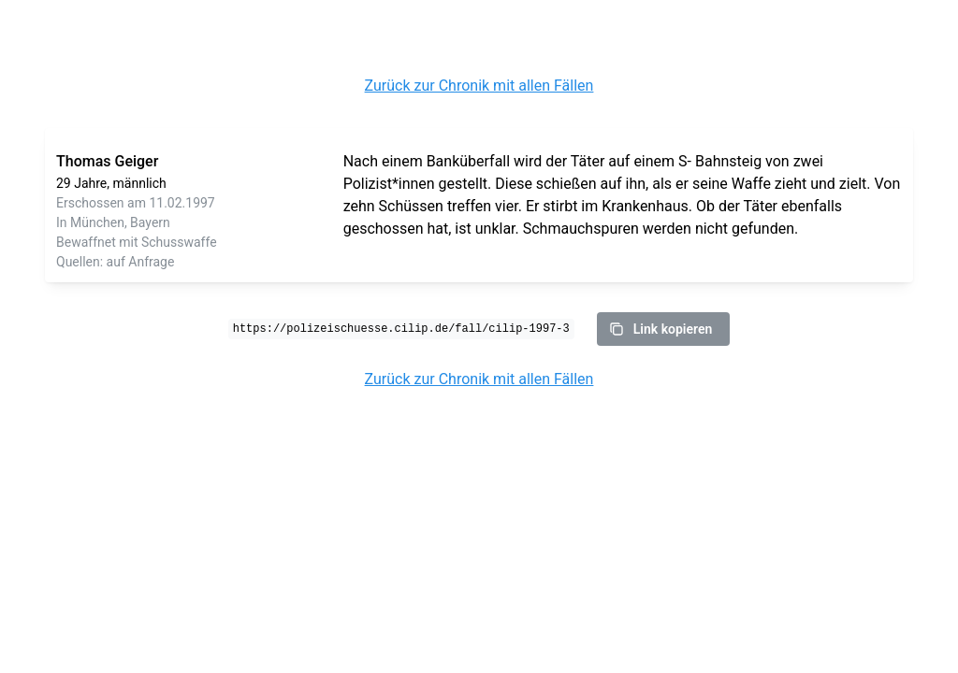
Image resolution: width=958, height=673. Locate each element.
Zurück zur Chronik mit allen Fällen (479, 85)
